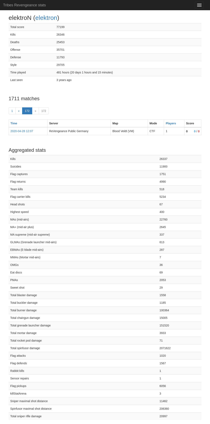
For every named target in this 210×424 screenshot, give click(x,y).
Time (13, 123)
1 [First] (12, 110)
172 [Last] (43, 110)
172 (28, 110)
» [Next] (35, 110)
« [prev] (19, 110)
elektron (46, 17)
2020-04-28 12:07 (21, 131)
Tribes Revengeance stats (24, 5)
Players (171, 123)
